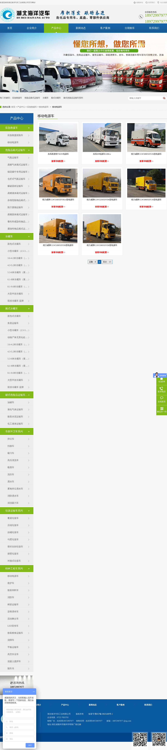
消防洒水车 (13, 496)
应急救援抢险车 (15, 135)
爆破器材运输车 (15, 186)
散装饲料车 (13, 590)
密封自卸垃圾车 (15, 546)
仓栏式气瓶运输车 (16, 179)
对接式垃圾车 (14, 561)
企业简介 (32, 28)
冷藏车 (46, 98)
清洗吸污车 (13, 503)
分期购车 (130, 28)
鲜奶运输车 (13, 604)
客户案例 (105, 28)
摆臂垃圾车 (13, 553)
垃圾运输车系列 (14, 510)
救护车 (11, 583)
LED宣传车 (13, 626)
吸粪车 (11, 467)
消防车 (11, 597)
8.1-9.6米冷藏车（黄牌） (18, 286)
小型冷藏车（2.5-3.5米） (18, 251)
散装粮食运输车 (15, 633)
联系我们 (151, 2)
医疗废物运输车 (15, 207)
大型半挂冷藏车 (15, 293)
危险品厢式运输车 (32, 98)
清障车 (11, 640)
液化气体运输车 (15, 409)
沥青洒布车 (13, 611)
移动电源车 (44, 107)
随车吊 (11, 668)
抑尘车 (11, 439)
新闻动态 (81, 28)
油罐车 (11, 402)
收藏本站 (139, 2)
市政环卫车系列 (14, 431)
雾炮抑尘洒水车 (15, 488)
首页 (9, 28)
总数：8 (92, 262)
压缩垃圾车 (13, 525)
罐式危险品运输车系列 (73, 98)
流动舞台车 (13, 618)
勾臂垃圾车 (13, 539)
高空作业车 (13, 654)
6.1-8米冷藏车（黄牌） (18, 279)
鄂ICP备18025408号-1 (104, 714)
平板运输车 (13, 647)
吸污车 (11, 453)
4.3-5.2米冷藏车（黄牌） (18, 265)
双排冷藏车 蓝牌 (16, 301)
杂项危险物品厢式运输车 (18, 200)
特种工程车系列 (14, 568)
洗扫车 (11, 474)
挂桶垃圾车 (13, 532)
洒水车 (11, 481)
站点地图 (163, 2)
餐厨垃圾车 (13, 518)
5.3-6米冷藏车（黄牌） (18, 272)
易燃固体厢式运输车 (18, 214)
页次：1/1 (107, 262)
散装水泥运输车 (15, 416)
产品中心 (56, 28)
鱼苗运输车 (13, 323)
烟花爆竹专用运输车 (18, 172)
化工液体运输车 (15, 423)
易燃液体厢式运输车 (18, 193)
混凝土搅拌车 (14, 661)
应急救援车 (17, 98)
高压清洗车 (13, 460)
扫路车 (11, 446)
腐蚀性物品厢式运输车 (18, 228)
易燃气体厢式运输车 (18, 164)
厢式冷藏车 (56, 98)
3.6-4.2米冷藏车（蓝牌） (18, 258)
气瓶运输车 (13, 157)
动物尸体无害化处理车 (18, 337)
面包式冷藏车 (14, 244)
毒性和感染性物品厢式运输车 (18, 221)
